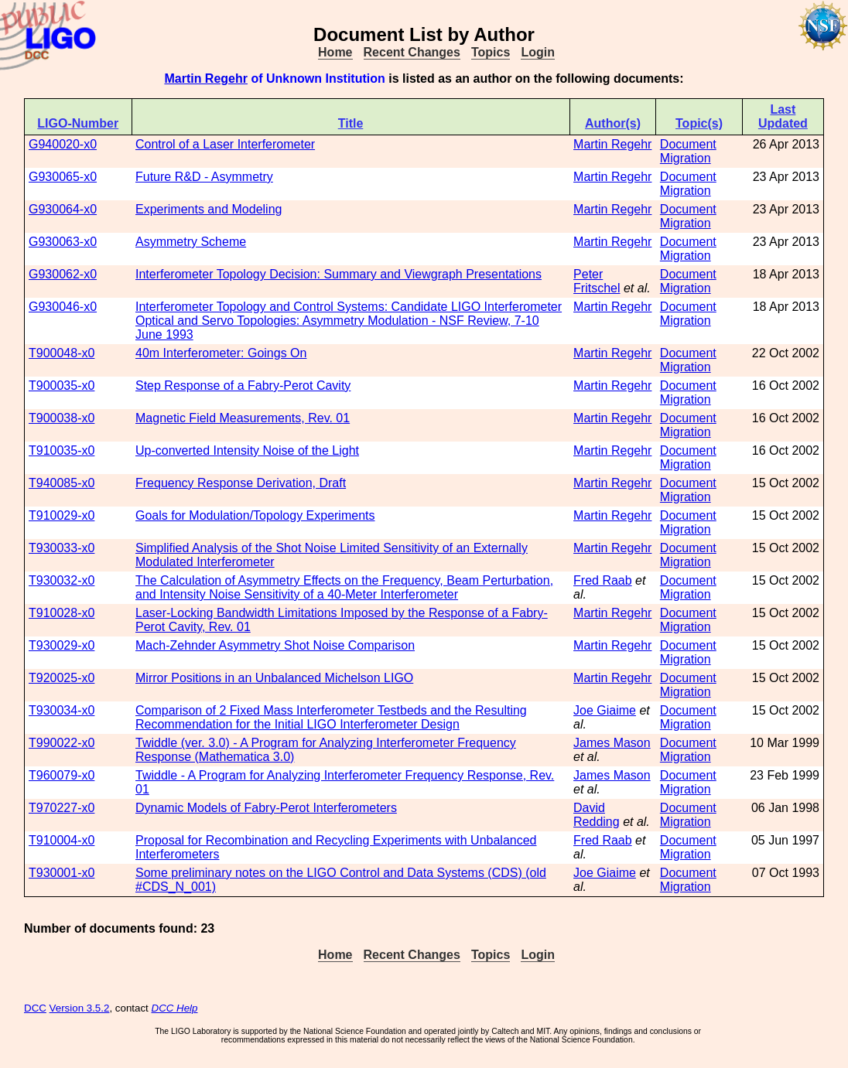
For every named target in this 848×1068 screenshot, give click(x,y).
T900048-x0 (61, 353)
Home (335, 52)
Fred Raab (602, 580)
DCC (35, 1008)
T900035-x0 (61, 385)
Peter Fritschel (596, 281)
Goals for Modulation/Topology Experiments (255, 515)
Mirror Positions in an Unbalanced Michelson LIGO (274, 677)
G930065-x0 (63, 176)
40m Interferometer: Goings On (220, 353)
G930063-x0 (63, 241)
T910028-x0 (61, 612)
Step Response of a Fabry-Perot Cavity (242, 385)
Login (538, 52)
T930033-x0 (61, 547)
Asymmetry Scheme (190, 241)
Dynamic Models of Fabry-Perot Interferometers (266, 807)
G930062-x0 (63, 274)
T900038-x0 (61, 418)
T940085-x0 (61, 483)
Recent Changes (412, 52)
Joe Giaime (604, 710)
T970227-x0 (61, 807)
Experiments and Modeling (208, 209)
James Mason (612, 742)
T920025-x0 (61, 677)
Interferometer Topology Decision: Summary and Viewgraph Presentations (338, 274)
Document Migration (688, 151)
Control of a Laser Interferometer (225, 144)
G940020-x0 (63, 144)
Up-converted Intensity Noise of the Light (247, 450)
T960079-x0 (61, 775)
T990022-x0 (61, 742)
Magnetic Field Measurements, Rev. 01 (242, 418)
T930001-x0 (61, 872)
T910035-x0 (61, 450)
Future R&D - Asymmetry (204, 176)
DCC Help (175, 1008)
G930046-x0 (63, 306)
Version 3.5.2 (80, 1008)
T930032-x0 (61, 580)
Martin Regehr (206, 78)
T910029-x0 (61, 515)
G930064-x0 (63, 209)
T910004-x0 (61, 840)
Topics (490, 52)
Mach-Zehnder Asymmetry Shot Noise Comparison (275, 645)
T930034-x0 (61, 710)
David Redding (596, 814)
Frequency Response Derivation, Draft (240, 483)
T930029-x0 (61, 645)
